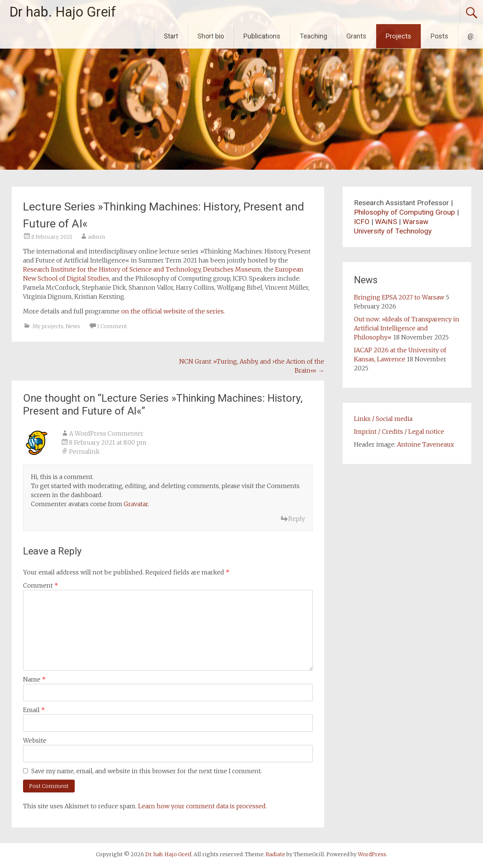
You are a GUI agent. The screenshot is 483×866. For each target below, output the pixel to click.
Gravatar (136, 504)
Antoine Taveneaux (425, 444)
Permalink (84, 451)
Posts (439, 36)
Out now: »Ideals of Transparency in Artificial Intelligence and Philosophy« (406, 328)
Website (34, 740)
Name (34, 679)
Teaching (313, 36)
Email (34, 710)
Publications (261, 36)
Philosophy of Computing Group (404, 212)
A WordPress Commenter (106, 433)
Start (171, 36)
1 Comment (112, 326)
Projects (398, 36)
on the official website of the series (172, 311)
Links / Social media (383, 418)
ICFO (361, 221)
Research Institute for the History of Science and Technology (111, 269)
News (73, 326)
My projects (47, 326)
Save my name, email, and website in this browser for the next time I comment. (146, 771)
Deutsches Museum (232, 269)
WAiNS (386, 221)
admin (96, 236)
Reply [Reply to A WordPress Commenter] (296, 518)
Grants (356, 36)
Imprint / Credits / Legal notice (399, 431)
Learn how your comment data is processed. (202, 806)
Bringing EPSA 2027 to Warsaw (399, 297)
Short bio (210, 36)
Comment (40, 585)
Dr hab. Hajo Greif (62, 12)
